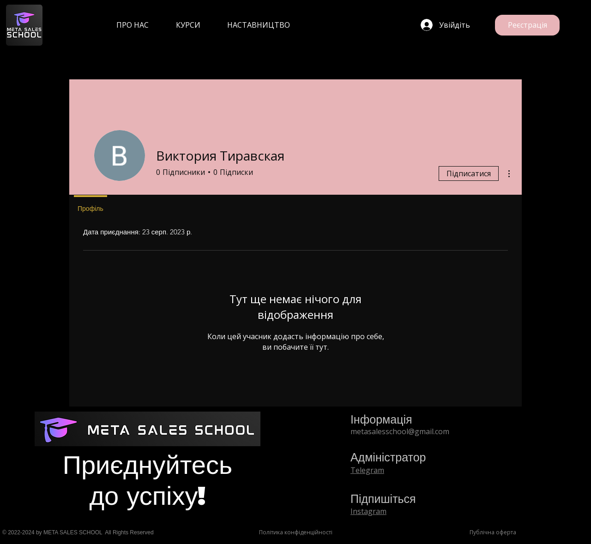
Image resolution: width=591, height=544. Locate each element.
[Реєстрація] (527, 25)
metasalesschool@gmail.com (399, 431)
